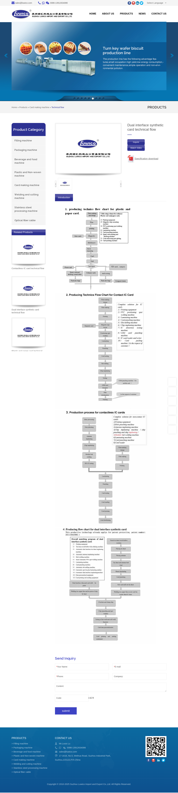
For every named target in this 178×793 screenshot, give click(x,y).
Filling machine (23, 140)
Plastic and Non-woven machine (27, 174)
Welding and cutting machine (26, 196)
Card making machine (26, 185)
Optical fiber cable (25, 220)
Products (126, 13)
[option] (65, 184)
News (142, 13)
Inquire (136, 142)
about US (108, 13)
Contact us (158, 13)
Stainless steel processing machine (25, 209)
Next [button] (121, 184)
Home (92, 13)
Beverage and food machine (25, 161)
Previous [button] (55, 184)
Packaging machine (25, 150)
